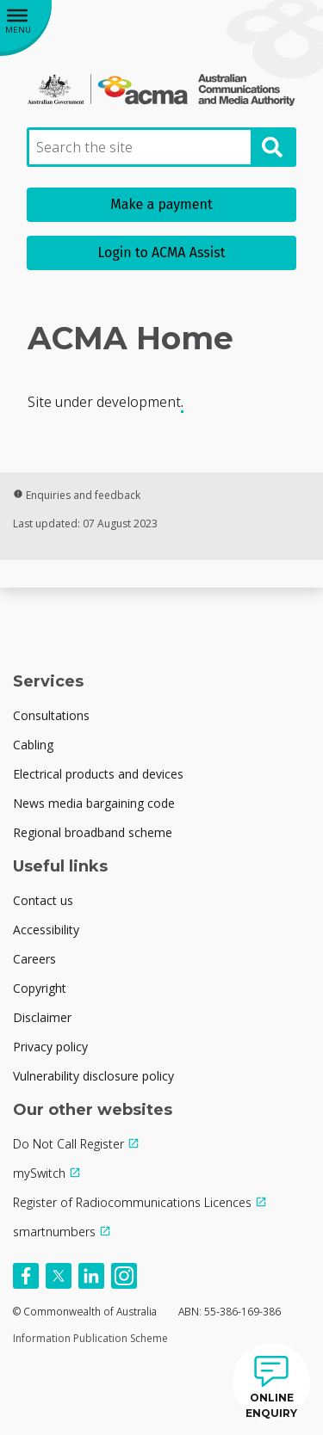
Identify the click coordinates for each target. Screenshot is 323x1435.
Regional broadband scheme (92, 832)
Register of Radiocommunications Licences (132, 1202)
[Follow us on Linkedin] (91, 1276)
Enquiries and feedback (76, 495)
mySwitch (39, 1173)
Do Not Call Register (68, 1144)
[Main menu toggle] (26, 26)
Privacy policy (50, 1046)
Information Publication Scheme (90, 1338)
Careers (34, 959)
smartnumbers (54, 1231)
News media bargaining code (94, 803)
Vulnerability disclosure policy (93, 1076)
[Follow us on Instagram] (124, 1276)
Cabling (33, 744)
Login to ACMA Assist (162, 252)
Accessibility (46, 929)
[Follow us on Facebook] (26, 1276)
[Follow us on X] (58, 1276)
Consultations (51, 715)
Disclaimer (42, 1017)
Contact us (43, 900)
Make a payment (161, 204)
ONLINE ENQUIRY (271, 1405)
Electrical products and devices (98, 774)
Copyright (39, 988)
